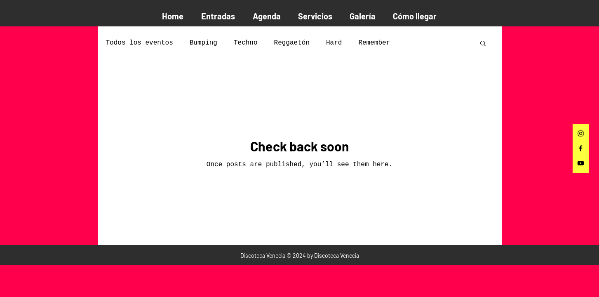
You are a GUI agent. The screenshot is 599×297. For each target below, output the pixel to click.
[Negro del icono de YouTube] (581, 163)
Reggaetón (292, 43)
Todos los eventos (139, 43)
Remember (374, 43)
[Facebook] (581, 148)
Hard (334, 43)
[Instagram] (581, 133)
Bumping (203, 43)
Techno (246, 43)
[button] (483, 44)
